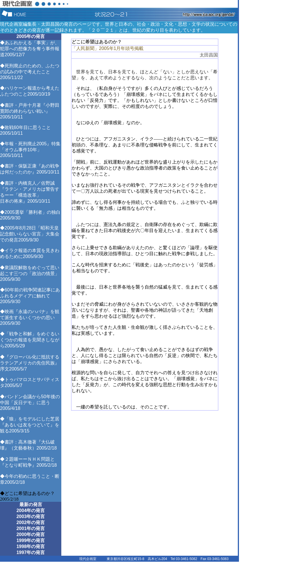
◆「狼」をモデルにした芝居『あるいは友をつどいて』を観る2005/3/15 (29, 424)
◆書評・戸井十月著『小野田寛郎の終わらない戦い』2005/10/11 (29, 111)
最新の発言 (30, 504)
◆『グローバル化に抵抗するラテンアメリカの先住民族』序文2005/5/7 (29, 362)
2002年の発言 (31, 522)
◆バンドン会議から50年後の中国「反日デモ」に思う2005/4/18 (30, 402)
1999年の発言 (31, 540)
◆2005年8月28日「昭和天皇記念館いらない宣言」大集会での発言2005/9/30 (29, 233)
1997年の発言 (31, 552)
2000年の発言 (31, 534)
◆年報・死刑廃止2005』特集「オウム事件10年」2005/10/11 (30, 149)
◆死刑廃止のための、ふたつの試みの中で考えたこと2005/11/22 (29, 71)
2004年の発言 (31, 510)
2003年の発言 (31, 516)
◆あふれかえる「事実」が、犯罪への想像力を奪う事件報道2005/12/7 (29, 48)
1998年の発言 (31, 546)
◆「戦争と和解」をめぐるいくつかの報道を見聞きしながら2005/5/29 (29, 339)
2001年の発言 (31, 528)
